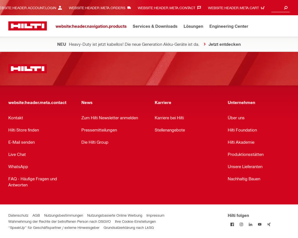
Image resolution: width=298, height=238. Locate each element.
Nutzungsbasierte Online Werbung (114, 215)
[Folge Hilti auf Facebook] (232, 224)
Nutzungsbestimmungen (63, 215)
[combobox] (280, 7)
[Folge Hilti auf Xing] (269, 224)
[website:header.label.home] (27, 26)
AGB (36, 215)
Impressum (155, 215)
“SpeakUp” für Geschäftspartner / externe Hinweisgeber (53, 227)
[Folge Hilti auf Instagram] (241, 224)
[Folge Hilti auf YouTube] (259, 224)
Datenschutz (18, 215)
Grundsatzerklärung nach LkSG (129, 227)
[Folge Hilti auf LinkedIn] (250, 224)
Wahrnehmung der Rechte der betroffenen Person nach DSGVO (59, 221)
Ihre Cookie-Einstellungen (135, 221)
